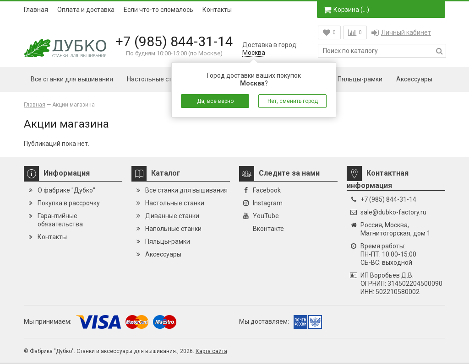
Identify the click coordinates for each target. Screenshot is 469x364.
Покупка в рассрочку (69, 203)
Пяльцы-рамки (360, 79)
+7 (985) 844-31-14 (174, 41)
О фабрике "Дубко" (66, 190)
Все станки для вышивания (72, 79)
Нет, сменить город (292, 101)
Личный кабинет (401, 32)
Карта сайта (211, 351)
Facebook (267, 190)
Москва (253, 52)
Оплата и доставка (86, 9)
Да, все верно (215, 101)
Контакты (217, 9)
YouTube (266, 215)
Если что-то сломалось (158, 9)
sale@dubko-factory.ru (393, 212)
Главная (36, 9)
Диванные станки (172, 215)
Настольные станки (156, 79)
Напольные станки (173, 228)
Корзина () (346, 9)
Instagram (268, 203)
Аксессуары (414, 79)
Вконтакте (268, 228)
